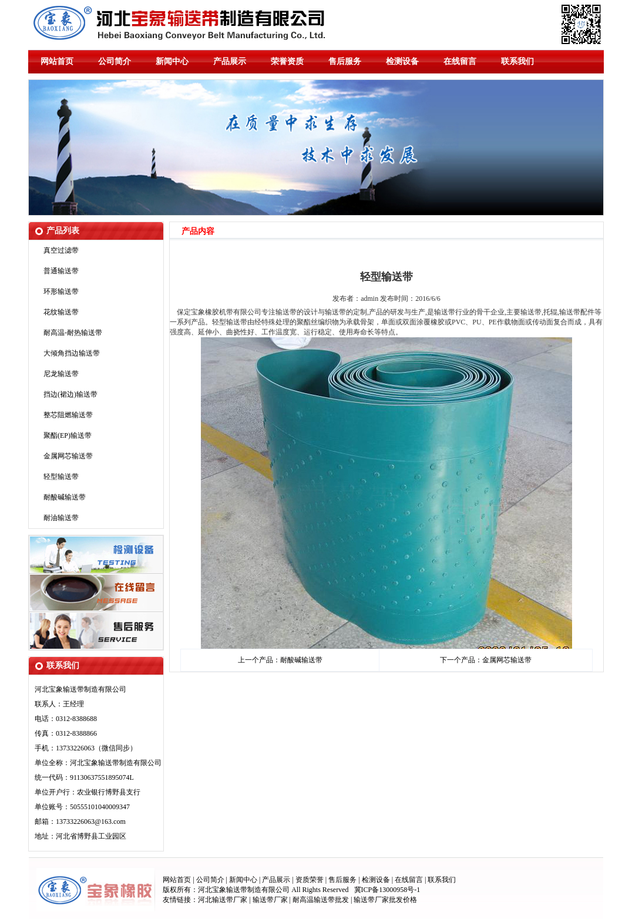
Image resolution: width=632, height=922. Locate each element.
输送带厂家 (271, 900)
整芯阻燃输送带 (68, 415)
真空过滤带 (61, 250)
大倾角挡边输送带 (71, 353)
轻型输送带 (61, 476)
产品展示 (229, 61)
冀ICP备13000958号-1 (387, 890)
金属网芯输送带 (68, 456)
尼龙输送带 (61, 374)
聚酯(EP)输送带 (67, 435)
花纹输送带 (61, 312)
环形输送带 (61, 291)
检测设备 (402, 61)
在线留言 (459, 61)
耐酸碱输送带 (64, 497)
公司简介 (114, 61)
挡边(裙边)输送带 (70, 394)
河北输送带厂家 (222, 900)
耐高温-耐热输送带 (72, 332)
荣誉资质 (287, 61)
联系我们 (517, 61)
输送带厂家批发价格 (385, 900)
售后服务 (344, 61)
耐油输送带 (61, 518)
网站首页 (57, 61)
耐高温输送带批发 (321, 900)
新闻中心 (172, 61)
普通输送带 (61, 271)
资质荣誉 (309, 880)
